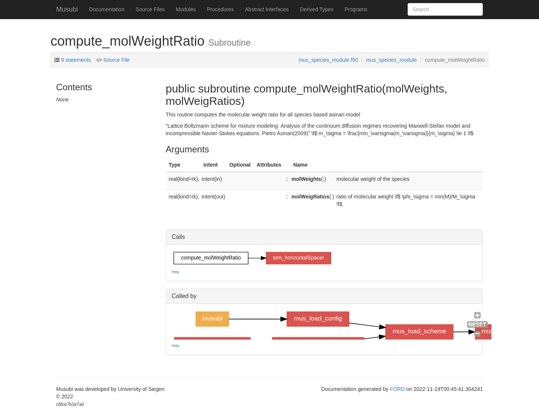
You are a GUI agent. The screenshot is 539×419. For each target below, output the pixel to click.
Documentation (106, 9)
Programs (355, 9)
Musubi (67, 9)
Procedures (220, 9)
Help (176, 272)
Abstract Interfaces (267, 9)
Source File (116, 60)
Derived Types (316, 9)
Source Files (150, 9)
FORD (397, 389)
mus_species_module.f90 (328, 60)
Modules (186, 9)
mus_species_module (391, 60)
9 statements (76, 60)
